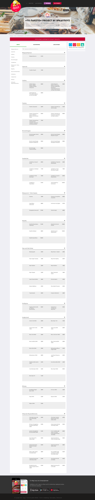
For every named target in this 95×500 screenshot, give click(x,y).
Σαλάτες (12, 54)
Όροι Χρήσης (52, 497)
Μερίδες (13, 68)
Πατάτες (13, 57)
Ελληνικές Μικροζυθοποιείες (15, 83)
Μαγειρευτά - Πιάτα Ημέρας (15, 65)
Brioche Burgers (14, 59)
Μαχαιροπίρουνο (14, 49)
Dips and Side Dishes (15, 71)
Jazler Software (35, 497)
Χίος (15, 35)
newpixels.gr (46, 497)
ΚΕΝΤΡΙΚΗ (31, 3)
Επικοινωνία (59, 497)
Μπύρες (12, 79)
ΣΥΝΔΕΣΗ (57, 3)
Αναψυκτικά (13, 76)
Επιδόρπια (13, 74)
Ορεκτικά (13, 51)
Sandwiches (13, 62)
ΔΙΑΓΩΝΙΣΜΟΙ (38, 3)
